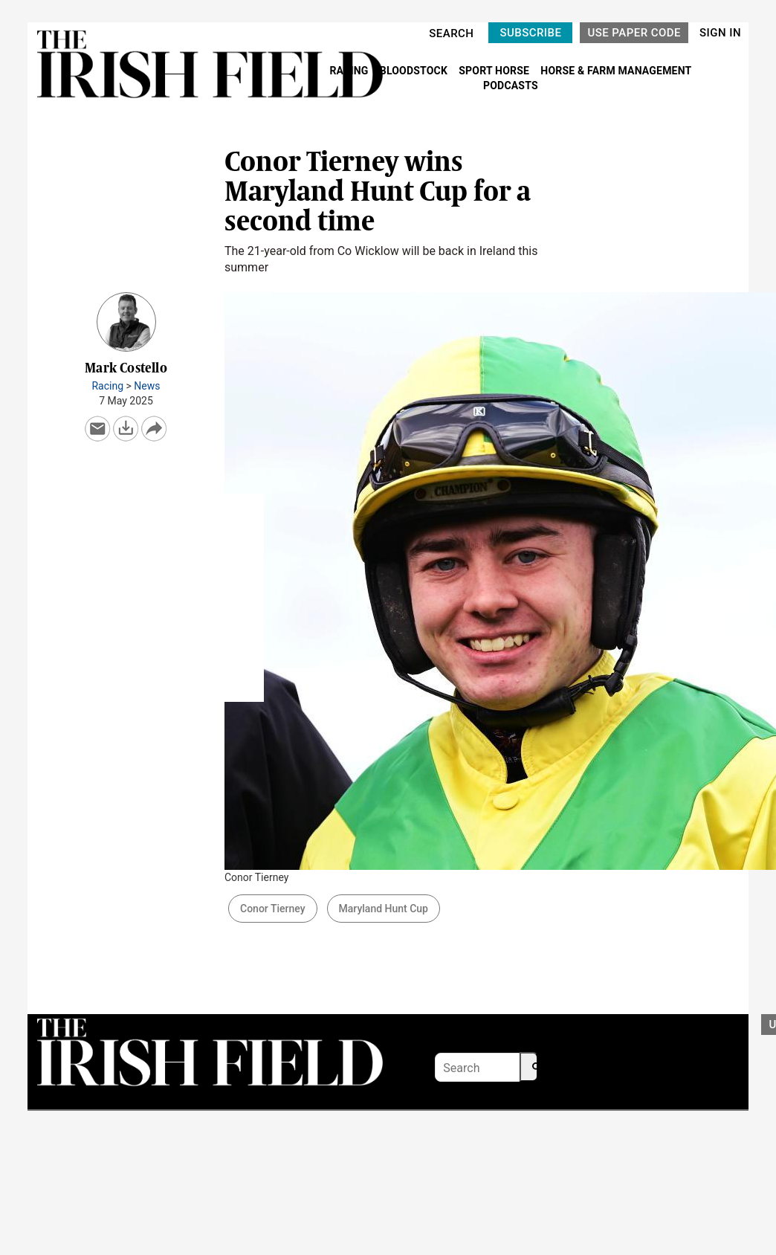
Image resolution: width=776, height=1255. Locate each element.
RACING (350, 71)
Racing (107, 386)
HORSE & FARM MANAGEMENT (615, 71)
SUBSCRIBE (530, 32)
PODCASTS (510, 85)
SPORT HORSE (495, 71)
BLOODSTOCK (415, 71)
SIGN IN (720, 32)
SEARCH (451, 33)
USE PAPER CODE (634, 32)
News (147, 386)
